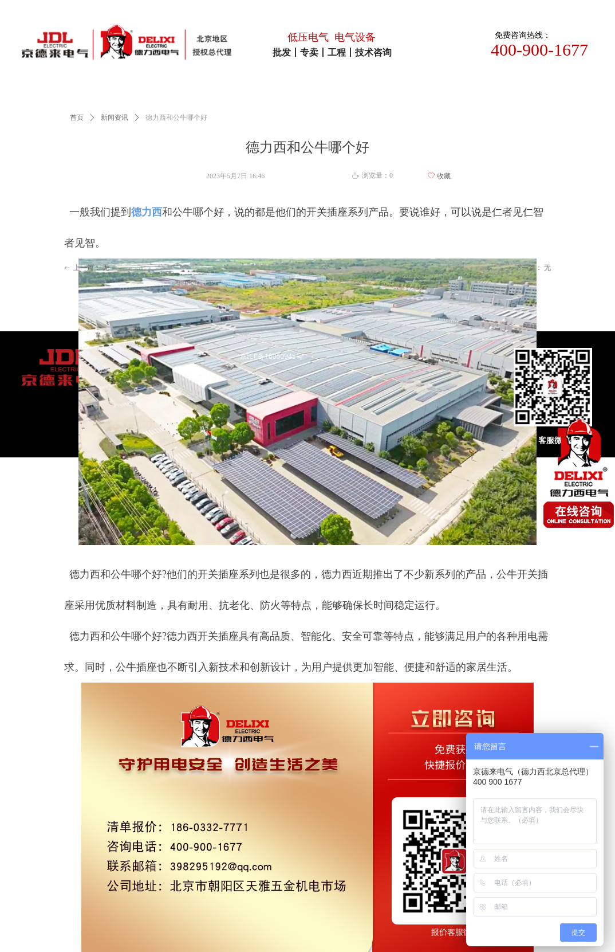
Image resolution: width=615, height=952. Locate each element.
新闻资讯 (114, 117)
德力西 (146, 212)
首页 (77, 117)
